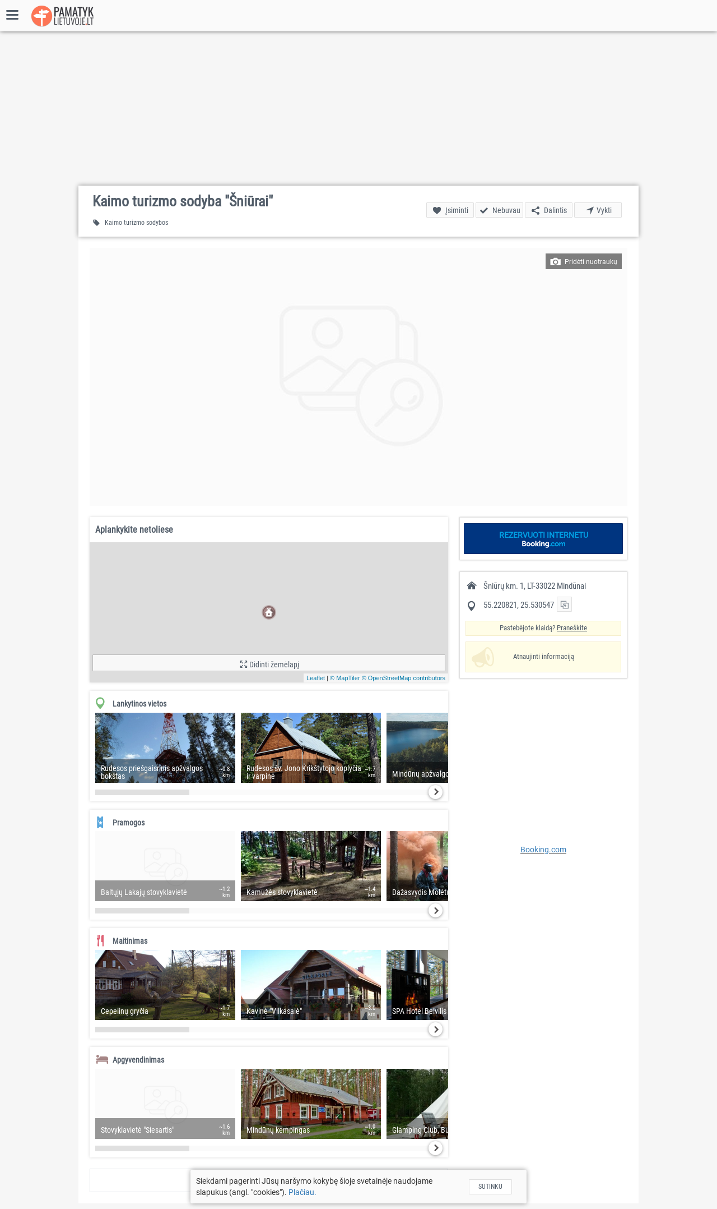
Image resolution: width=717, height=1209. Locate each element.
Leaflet (315, 678)
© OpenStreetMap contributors (403, 678)
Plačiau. (302, 1192)
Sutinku (490, 1186)
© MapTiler (345, 678)
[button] (358, 377)
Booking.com (543, 849)
